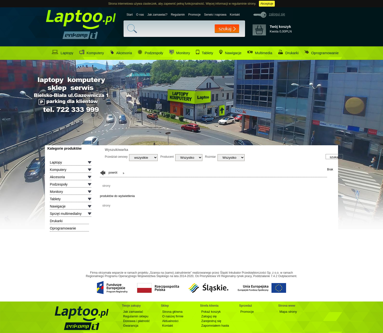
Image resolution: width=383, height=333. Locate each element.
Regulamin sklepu (135, 316)
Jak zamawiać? (157, 14)
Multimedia (259, 52)
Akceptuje (266, 3)
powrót (108, 173)
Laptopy (62, 52)
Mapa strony (288, 311)
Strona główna (172, 311)
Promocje (194, 14)
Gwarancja (130, 325)
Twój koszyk (280, 26)
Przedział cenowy (116, 156)
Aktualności (170, 321)
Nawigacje (230, 52)
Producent (167, 156)
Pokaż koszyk (211, 311)
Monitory (179, 52)
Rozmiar (210, 156)
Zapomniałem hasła (215, 325)
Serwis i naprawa (215, 14)
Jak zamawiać (133, 311)
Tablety (204, 52)
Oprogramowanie (322, 52)
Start (130, 14)
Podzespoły (150, 52)
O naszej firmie (172, 316)
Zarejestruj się (211, 321)
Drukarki (288, 52)
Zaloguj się (209, 316)
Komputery (91, 52)
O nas (140, 14)
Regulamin (178, 14)
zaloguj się (277, 14)
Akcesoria (121, 52)
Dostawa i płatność (136, 321)
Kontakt (235, 14)
